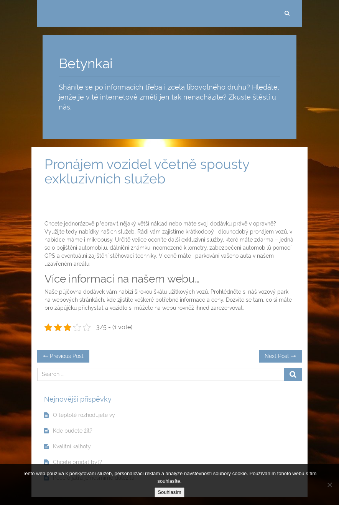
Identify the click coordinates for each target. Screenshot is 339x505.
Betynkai (86, 63)
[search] (286, 13)
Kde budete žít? (72, 431)
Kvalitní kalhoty (72, 446)
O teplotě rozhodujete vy (84, 415)
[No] (329, 485)
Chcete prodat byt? (77, 462)
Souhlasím (169, 492)
